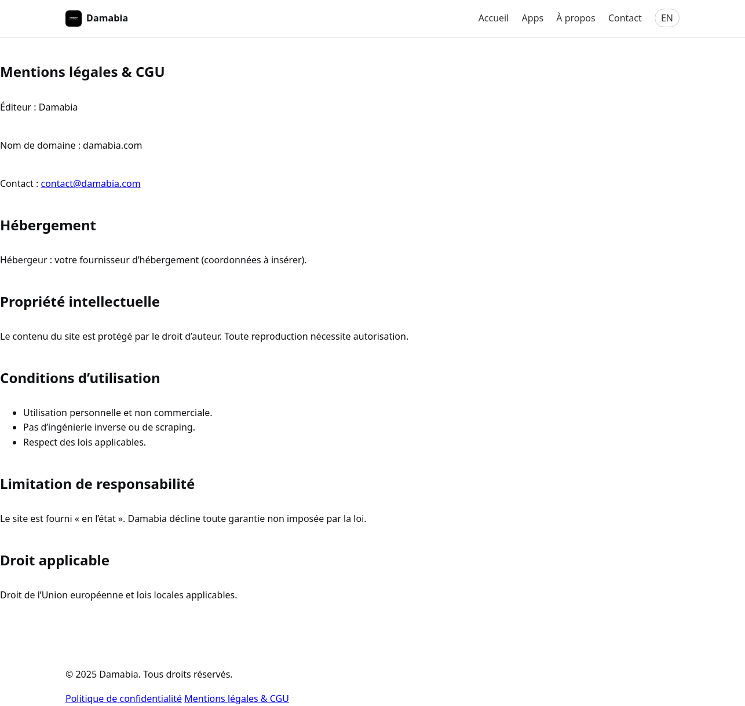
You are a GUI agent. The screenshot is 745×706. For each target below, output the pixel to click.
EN (667, 18)
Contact (625, 18)
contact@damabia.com (91, 183)
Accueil (494, 18)
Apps (533, 18)
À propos (575, 18)
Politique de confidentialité (123, 698)
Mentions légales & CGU (236, 698)
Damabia (96, 18)
